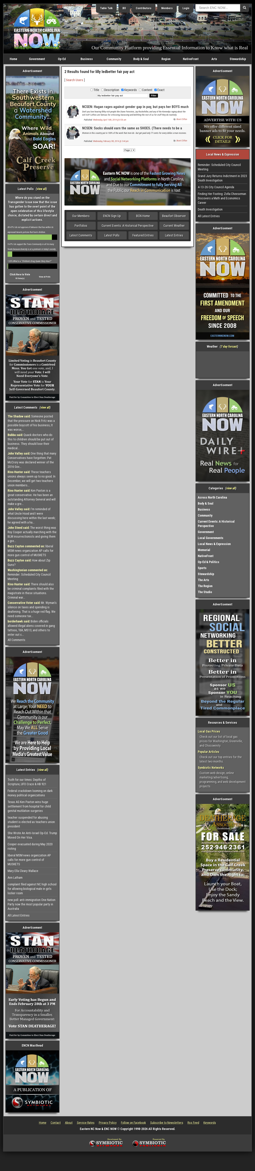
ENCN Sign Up (112, 216)
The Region (205, 586)
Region (166, 59)
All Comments (16, 640)
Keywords (209, 1123)
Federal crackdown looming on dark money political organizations (30, 793)
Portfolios (81, 225)
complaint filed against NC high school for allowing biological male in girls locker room (32, 888)
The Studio (205, 592)
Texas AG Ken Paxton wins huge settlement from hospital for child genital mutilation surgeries (29, 806)
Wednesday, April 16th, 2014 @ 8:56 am (109, 120)
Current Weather (174, 225)
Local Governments (210, 538)
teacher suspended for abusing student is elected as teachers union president (31, 822)
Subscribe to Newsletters (166, 1123)
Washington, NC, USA (222, 364)
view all (41, 189)
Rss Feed (193, 1123)
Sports (202, 568)
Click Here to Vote (20, 274)
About (69, 1123)
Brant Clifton (182, 119)
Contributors (143, 8)
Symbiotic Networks (211, 767)
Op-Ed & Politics (208, 562)
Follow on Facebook (133, 1123)
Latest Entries (174, 235)
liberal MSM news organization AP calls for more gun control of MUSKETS (30, 550)
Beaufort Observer (174, 216)
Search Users (74, 80)
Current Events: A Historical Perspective (128, 225)
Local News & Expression (214, 544)
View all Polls (44, 277)
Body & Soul (141, 59)
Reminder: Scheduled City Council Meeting (29, 574)
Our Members (81, 216)
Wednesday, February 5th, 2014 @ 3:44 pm (111, 141)
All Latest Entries (19, 915)
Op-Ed (62, 59)
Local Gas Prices (209, 731)
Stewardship (238, 59)
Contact (56, 1123)
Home (13, 59)
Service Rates (86, 1123)
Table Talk (106, 8)
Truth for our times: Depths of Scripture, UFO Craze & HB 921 (27, 782)
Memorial (204, 550)
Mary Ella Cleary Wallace (23, 871)
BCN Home (143, 216)
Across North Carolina (212, 497)
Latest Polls (112, 235)
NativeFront (191, 59)
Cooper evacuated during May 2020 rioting (30, 846)
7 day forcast (229, 346)
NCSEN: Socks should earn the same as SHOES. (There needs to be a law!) (132, 130)
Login (186, 8)
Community (114, 59)
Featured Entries (143, 235)
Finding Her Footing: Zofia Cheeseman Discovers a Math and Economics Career (222, 198)
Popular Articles (208, 752)
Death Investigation (210, 209)
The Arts (203, 580)
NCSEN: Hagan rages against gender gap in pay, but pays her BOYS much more (135, 109)
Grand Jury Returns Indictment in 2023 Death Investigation (222, 178)
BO (124, 8)
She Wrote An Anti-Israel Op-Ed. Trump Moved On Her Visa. (32, 835)
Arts (214, 59)
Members (167, 8)
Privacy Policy (108, 1123)
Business (87, 59)
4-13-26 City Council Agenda (216, 187)
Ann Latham (15, 877)
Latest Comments (81, 235)
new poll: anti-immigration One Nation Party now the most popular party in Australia (31, 904)
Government (37, 59)
